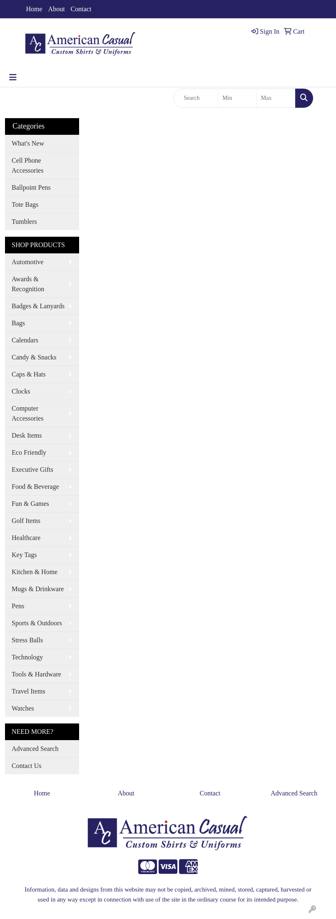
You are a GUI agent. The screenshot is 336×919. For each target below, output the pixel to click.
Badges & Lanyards (38, 306)
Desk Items (27, 435)
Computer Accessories (27, 413)
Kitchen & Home (34, 571)
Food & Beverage (35, 486)
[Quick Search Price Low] (237, 98)
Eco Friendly (29, 452)
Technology (27, 657)
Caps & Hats (29, 374)
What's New (28, 143)
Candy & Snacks (34, 357)
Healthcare (26, 537)
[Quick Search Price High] (276, 98)
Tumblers (24, 221)
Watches (23, 708)
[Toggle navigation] (13, 77)
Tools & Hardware (36, 674)
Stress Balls (27, 640)
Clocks (21, 391)
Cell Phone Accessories (27, 165)
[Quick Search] (196, 98)
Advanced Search (35, 748)
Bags (18, 323)
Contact (81, 8)
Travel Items (28, 691)
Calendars (25, 340)
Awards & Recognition (28, 283)
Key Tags (24, 554)
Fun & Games (30, 503)
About (56, 8)
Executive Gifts (32, 469)
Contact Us (27, 765)
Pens (18, 605)
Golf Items (26, 520)
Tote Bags (25, 204)
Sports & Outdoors (37, 623)
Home (34, 8)
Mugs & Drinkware (38, 588)
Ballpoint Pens (31, 187)
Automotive (27, 261)
